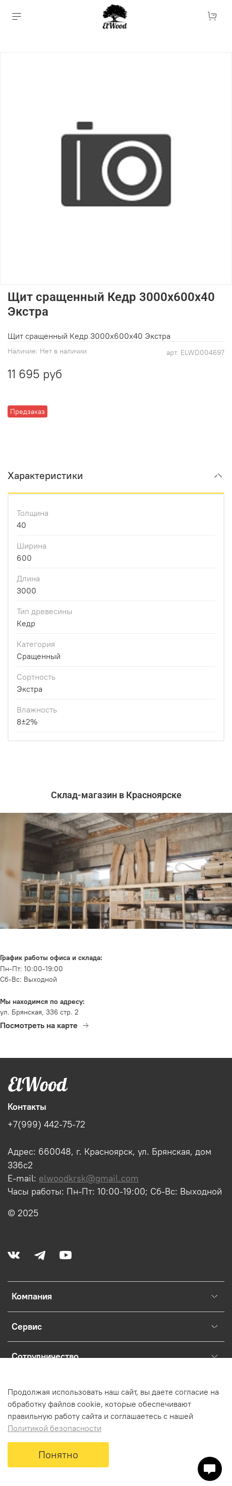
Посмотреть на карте (45, 1025)
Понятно (58, 1454)
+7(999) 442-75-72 (46, 1124)
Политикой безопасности (54, 1428)
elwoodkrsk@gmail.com (89, 1178)
